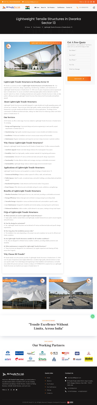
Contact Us (69, 7)
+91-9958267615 (72, 388)
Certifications (60, 7)
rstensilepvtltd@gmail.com (31, 2)
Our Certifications (51, 387)
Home (37, 7)
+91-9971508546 (72, 391)
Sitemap (49, 390)
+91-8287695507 (83, 391)
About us (49, 381)
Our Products (50, 7)
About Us (43, 7)
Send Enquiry (79, 78)
